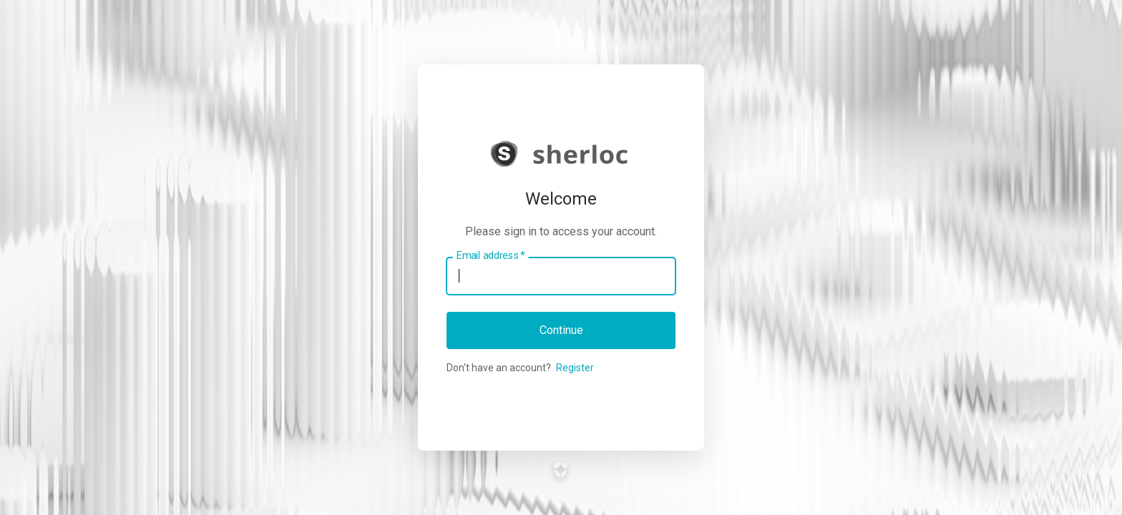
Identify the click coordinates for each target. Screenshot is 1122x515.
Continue (561, 330)
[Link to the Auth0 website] (561, 470)
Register (575, 367)
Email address (491, 255)
